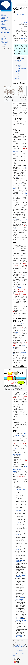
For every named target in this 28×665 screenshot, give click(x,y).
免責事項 (23, 653)
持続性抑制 (23, 225)
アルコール (17, 332)
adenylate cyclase (18, 477)
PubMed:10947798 (20, 548)
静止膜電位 (17, 265)
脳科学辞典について (17, 653)
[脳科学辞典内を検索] (24, 8)
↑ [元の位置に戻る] (16, 489)
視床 (20, 148)
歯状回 (16, 151)
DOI (25, 511)
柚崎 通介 (23, 38)
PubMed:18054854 (20, 560)
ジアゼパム (20, 177)
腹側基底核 (24, 148)
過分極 (24, 265)
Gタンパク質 (21, 398)
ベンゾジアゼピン (22, 167)
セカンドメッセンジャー (20, 443)
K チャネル (21, 435)
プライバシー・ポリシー (18, 650)
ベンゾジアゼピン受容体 (20, 14)
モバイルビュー (16, 655)
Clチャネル (18, 248)
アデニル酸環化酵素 (20, 476)
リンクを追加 (8, 48)
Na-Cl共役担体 (22, 289)
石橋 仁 (23, 23)
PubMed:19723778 (20, 618)
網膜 (21, 183)
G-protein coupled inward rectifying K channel (20, 469)
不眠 (21, 327)
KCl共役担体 (20, 291)
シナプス (25, 219)
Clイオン (16, 250)
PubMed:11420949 (20, 533)
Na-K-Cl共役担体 (17, 288)
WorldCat (21, 511)
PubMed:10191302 (20, 597)
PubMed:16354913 (20, 510)
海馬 (14, 151)
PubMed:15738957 (22, 575)
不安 (18, 327)
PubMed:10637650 (20, 521)
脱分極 (20, 274)
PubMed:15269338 (20, 635)
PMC (17, 511)
